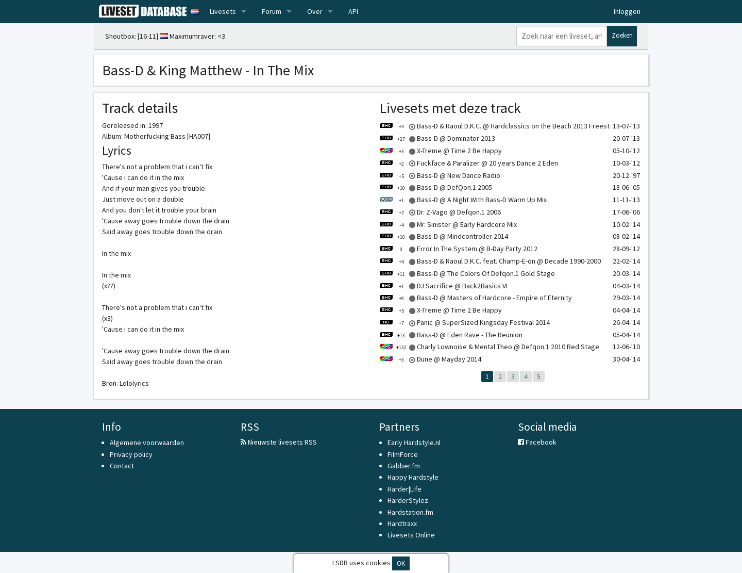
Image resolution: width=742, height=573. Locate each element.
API (353, 11)
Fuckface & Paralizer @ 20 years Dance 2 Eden (468, 163)
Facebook (537, 442)
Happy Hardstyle (413, 477)
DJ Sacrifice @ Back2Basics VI (443, 285)
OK (401, 563)
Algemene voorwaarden (147, 442)
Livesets (223, 11)
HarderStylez (407, 500)
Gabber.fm (403, 465)
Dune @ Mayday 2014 (430, 359)
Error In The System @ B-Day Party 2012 (458, 248)
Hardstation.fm (410, 512)
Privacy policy (131, 454)
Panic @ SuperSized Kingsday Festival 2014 (464, 322)
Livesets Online (411, 534)
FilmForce (402, 454)
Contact (122, 465)
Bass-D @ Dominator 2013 (437, 138)
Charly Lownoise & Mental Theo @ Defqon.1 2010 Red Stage (489, 346)
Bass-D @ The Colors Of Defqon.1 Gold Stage (467, 273)
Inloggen (627, 11)
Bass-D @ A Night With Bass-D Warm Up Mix (463, 199)
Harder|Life (404, 489)
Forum (271, 11)
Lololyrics (134, 383)
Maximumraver (192, 36)
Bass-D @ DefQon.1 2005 (435, 187)
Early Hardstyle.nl (414, 442)
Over (315, 11)
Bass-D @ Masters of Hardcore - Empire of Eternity (475, 297)
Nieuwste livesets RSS (279, 442)
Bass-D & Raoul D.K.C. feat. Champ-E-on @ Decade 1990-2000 (490, 261)
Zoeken (622, 35)
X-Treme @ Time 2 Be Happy (440, 150)
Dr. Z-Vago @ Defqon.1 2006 (440, 212)
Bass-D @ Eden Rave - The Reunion (450, 334)
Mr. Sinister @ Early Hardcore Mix (448, 224)
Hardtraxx (402, 523)
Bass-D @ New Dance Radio (439, 175)
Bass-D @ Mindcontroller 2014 (443, 236)
